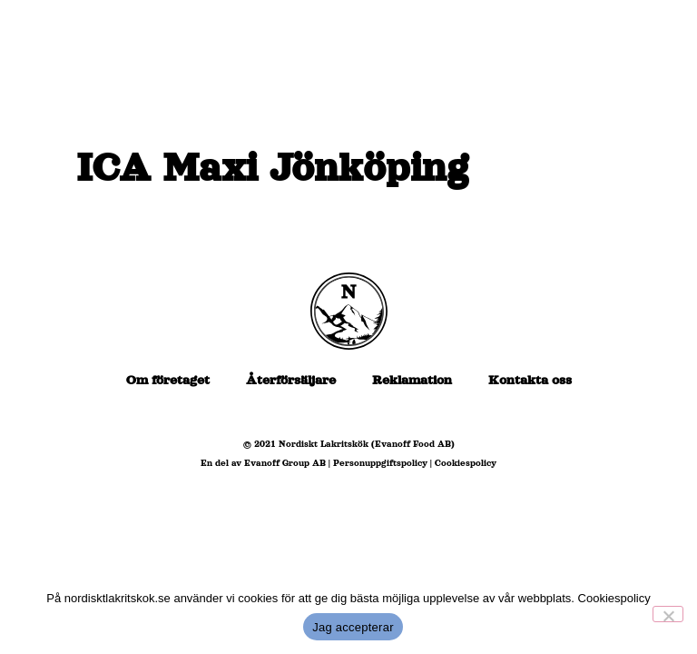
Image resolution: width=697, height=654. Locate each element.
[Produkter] (525, 101)
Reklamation (412, 379)
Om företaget (168, 379)
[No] (668, 614)
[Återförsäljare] (414, 101)
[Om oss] (613, 101)
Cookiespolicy (465, 463)
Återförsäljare (291, 379)
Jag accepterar (353, 627)
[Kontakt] (599, 172)
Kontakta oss (530, 379)
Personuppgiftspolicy (380, 463)
